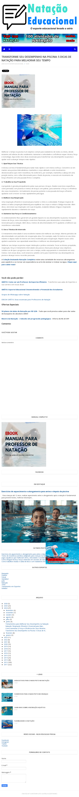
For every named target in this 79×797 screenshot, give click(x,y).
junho (8, 622)
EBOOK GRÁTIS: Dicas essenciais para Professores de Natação (26, 299)
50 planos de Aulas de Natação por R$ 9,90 (19, 311)
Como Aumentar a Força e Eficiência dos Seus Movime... (25, 628)
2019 (6, 646)
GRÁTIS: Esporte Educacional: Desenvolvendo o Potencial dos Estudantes (32, 289)
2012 (6, 662)
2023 (6, 637)
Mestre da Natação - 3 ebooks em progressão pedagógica (26, 319)
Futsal (4, 577)
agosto (8, 617)
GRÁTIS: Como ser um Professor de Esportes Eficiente (24, 282)
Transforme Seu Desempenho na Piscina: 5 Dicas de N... (25, 631)
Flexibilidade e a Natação (24, 721)
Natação (5, 583)
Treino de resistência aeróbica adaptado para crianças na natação (25, 556)
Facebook (5, 740)
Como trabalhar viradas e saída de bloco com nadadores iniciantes (26, 561)
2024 (6, 608)
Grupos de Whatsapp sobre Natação (16, 294)
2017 (6, 651)
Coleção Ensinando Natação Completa (19, 259)
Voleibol (4, 588)
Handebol (5, 579)
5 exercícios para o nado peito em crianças (31, 694)
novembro (10, 613)
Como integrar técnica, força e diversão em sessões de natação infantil (27, 560)
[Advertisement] (61, 88)
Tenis (3, 584)
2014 (6, 658)
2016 (6, 653)
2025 (6, 606)
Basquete (5, 573)
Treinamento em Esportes (11, 586)
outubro (9, 615)
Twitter (4, 744)
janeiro (8, 635)
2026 (6, 604)
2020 (6, 644)
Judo (3, 581)
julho (8, 619)
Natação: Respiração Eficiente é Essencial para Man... (24, 626)
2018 (6, 649)
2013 (6, 660)
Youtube (5, 746)
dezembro (10, 610)
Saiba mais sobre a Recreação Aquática (29, 707)
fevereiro (9, 633)
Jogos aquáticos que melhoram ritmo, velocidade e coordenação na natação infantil (32, 558)
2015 (6, 655)
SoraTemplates (36, 794)
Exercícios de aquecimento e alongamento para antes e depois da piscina (35, 491)
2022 (6, 640)
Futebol (4, 575)
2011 (6, 664)
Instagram (5, 742)
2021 (6, 642)
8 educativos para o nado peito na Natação (31, 681)
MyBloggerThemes (50, 794)
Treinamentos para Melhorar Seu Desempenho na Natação (27, 624)
